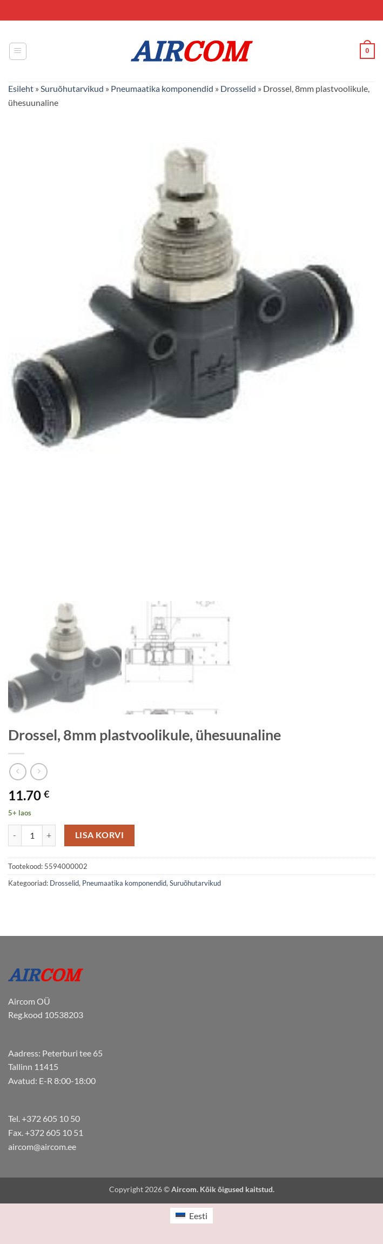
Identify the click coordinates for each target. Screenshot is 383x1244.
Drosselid (238, 88)
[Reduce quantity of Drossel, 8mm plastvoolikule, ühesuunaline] (14, 835)
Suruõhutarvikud (72, 88)
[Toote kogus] (32, 835)
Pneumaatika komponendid (162, 88)
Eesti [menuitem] (198, 1215)
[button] (17, 51)
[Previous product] (38, 771)
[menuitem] (191, 1215)
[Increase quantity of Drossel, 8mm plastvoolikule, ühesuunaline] (49, 835)
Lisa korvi (99, 835)
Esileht (20, 88)
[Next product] (17, 771)
